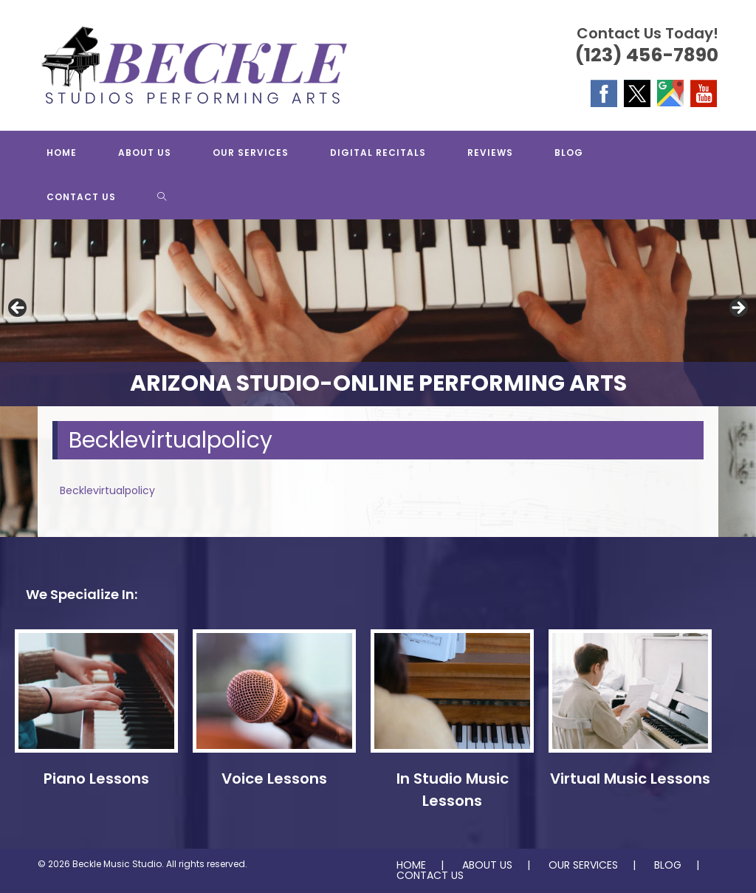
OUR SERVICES (583, 865)
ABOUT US (487, 865)
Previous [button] (18, 309)
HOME (411, 865)
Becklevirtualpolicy (107, 490)
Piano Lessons (96, 778)
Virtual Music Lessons (630, 778)
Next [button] (737, 309)
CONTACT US (430, 875)
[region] (378, 312)
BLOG (667, 865)
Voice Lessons (274, 778)
